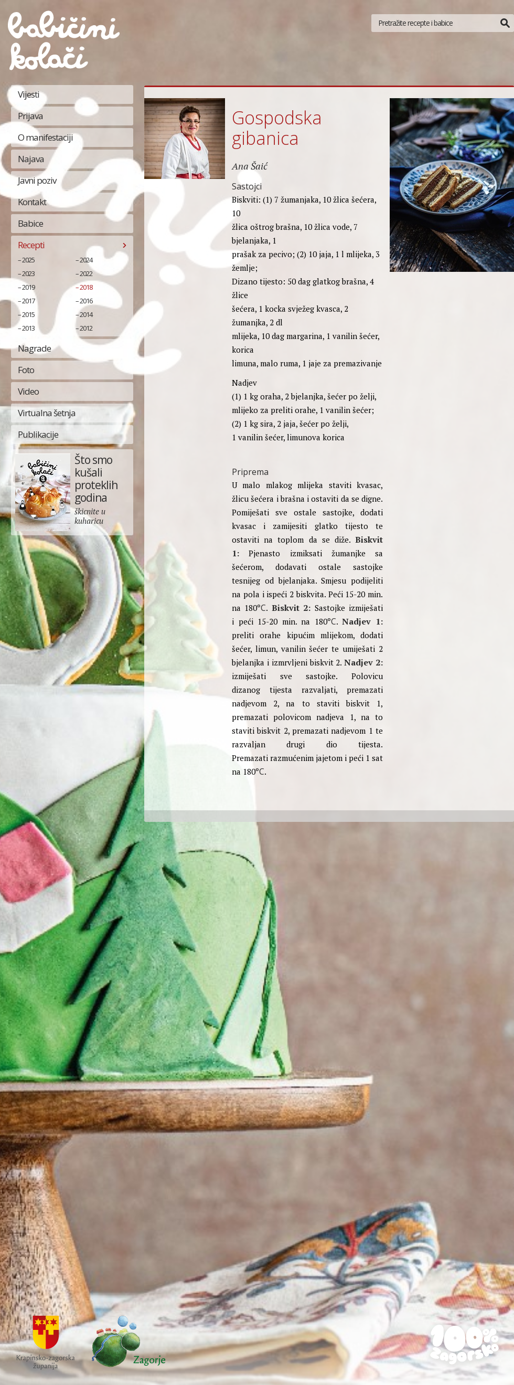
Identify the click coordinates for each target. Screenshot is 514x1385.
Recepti (31, 245)
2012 (86, 328)
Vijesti (28, 94)
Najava (31, 159)
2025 (28, 260)
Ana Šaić (249, 166)
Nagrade (34, 348)
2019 (28, 287)
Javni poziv (37, 180)
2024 (86, 260)
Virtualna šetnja (47, 413)
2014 (86, 314)
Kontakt (32, 202)
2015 (28, 314)
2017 (28, 300)
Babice (30, 223)
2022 (86, 273)
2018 (86, 287)
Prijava (30, 116)
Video (28, 391)
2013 (28, 328)
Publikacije (38, 434)
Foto (26, 370)
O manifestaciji (45, 137)
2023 (28, 273)
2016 (86, 300)
